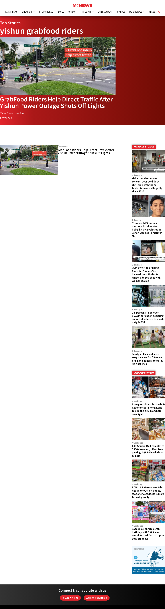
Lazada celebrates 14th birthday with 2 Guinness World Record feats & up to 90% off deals (148, 533)
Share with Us (70, 598)
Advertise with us (96, 598)
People (60, 11)
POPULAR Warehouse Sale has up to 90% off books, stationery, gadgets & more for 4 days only (148, 492)
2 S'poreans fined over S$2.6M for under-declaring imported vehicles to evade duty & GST (148, 317)
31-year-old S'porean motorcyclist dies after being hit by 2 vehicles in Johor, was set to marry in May (147, 229)
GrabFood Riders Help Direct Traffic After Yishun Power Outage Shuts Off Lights (56, 102)
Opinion (72, 11)
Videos (152, 11)
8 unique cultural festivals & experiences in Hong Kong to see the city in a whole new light (148, 409)
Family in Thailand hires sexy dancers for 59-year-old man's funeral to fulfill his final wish (147, 358)
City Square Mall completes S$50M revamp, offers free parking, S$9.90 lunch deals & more (148, 450)
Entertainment (105, 11)
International (46, 11)
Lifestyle (86, 11)
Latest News (11, 11)
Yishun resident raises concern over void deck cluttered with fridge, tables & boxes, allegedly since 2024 (147, 185)
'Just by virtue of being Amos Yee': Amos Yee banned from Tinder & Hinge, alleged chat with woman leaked (146, 274)
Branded (121, 11)
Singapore (27, 11)
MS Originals (135, 11)
